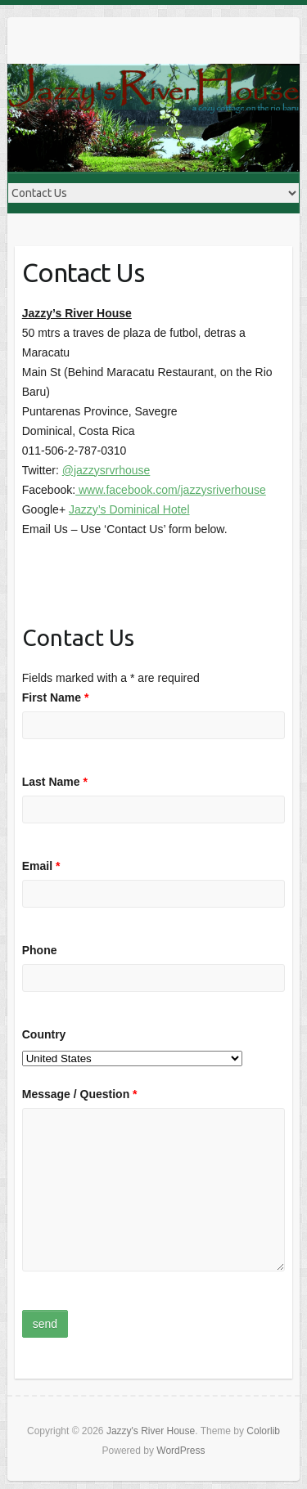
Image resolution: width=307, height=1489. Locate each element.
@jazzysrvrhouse (106, 470)
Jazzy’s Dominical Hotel (129, 509)
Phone (39, 950)
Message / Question (80, 1094)
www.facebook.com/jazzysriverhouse (170, 489)
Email (41, 865)
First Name (55, 697)
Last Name (55, 781)
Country (44, 1034)
